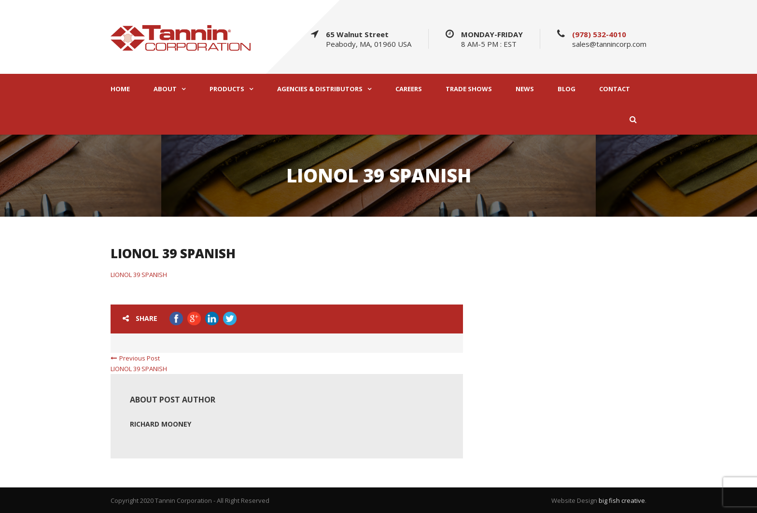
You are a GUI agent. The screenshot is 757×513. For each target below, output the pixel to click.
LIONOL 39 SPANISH (139, 274)
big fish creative (622, 500)
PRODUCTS (227, 89)
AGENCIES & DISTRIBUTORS (320, 89)
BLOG (566, 89)
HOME (120, 89)
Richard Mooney (160, 424)
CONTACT (614, 89)
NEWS (525, 89)
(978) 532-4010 (599, 34)
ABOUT (165, 89)
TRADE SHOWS (469, 89)
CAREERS (408, 89)
